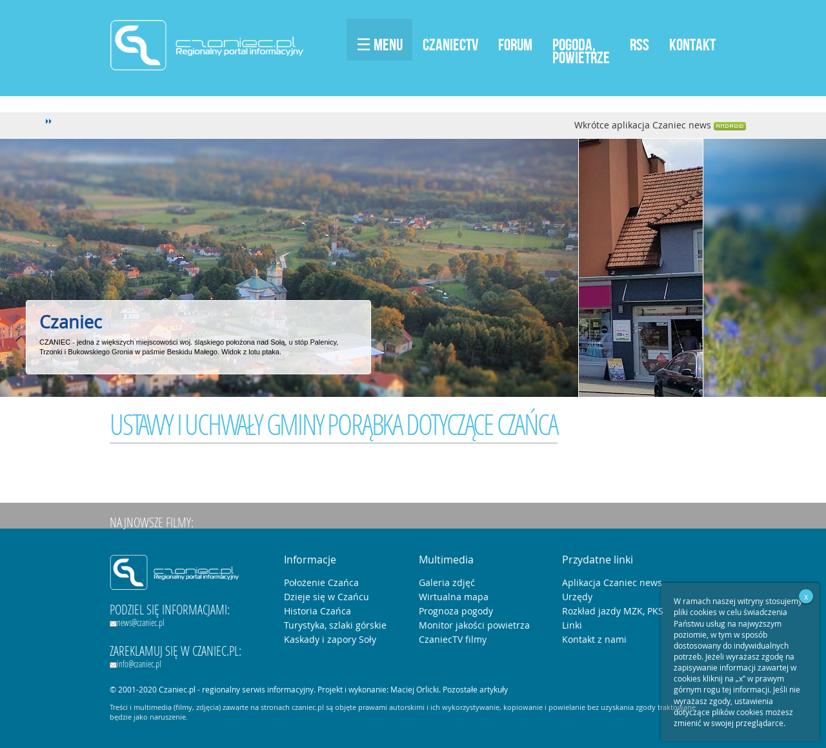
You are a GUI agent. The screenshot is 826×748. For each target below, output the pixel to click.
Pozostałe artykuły (475, 689)
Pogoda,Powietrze (581, 50)
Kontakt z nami (594, 639)
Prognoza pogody (456, 611)
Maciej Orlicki (414, 689)
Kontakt (692, 44)
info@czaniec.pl (135, 664)
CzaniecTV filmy (453, 639)
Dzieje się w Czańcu (326, 597)
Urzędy (577, 597)
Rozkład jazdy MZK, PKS (612, 611)
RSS (639, 44)
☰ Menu (379, 44)
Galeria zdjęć (447, 582)
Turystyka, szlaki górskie (335, 625)
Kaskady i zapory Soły (330, 639)
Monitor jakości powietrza (474, 625)
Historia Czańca (317, 611)
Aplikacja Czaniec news (612, 582)
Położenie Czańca (321, 582)
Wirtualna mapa (454, 597)
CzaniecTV (450, 44)
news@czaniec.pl (137, 622)
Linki (572, 625)
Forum (515, 44)
